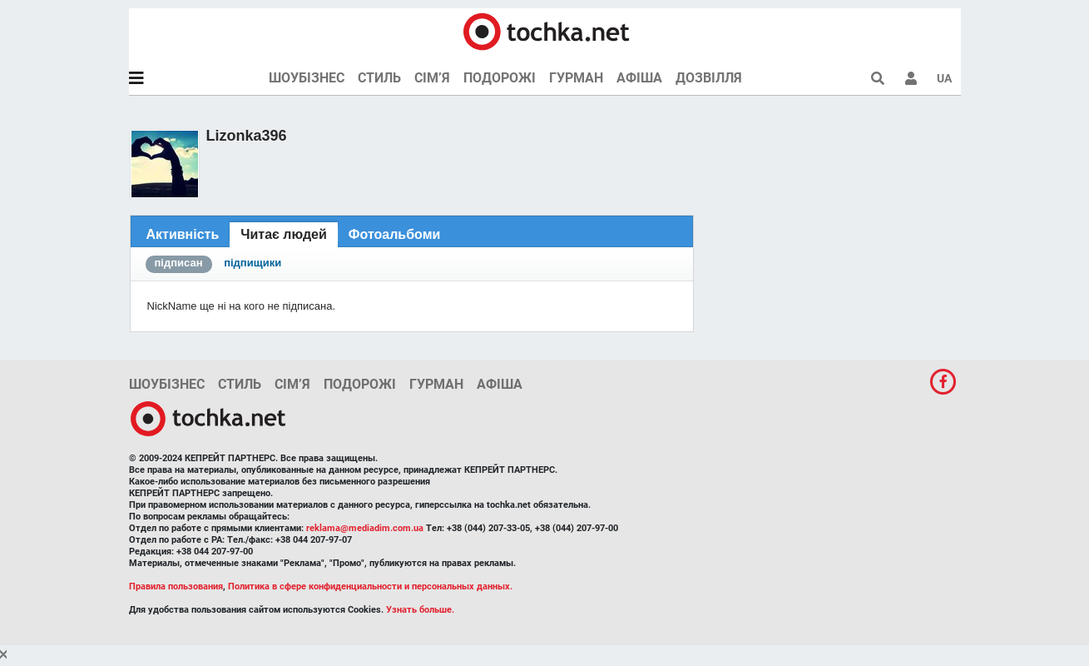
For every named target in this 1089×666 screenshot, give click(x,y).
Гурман (576, 78)
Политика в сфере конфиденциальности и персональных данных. (370, 586)
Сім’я (432, 78)
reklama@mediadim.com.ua (364, 528)
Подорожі (499, 78)
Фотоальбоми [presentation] (394, 234)
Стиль (379, 78)
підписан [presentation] (179, 262)
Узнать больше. (420, 609)
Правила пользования (176, 586)
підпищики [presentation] (252, 262)
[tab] (183, 234)
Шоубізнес (306, 78)
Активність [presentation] (183, 234)
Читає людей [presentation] (283, 234)
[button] (911, 78)
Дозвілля (709, 78)
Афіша (639, 78)
